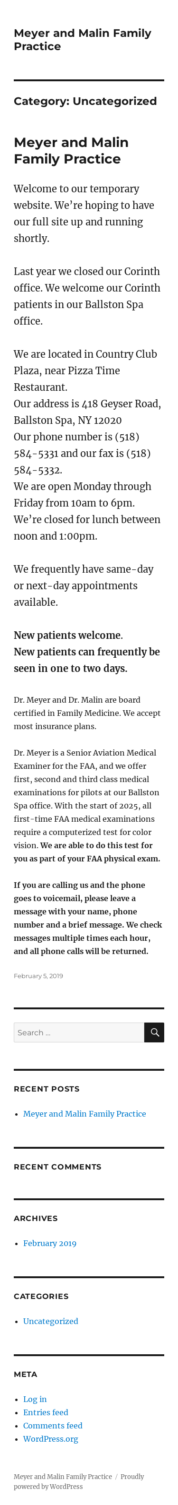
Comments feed (53, 1425)
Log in (35, 1399)
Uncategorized (50, 1321)
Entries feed (45, 1412)
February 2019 (50, 1243)
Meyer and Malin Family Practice (71, 150)
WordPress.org (50, 1439)
